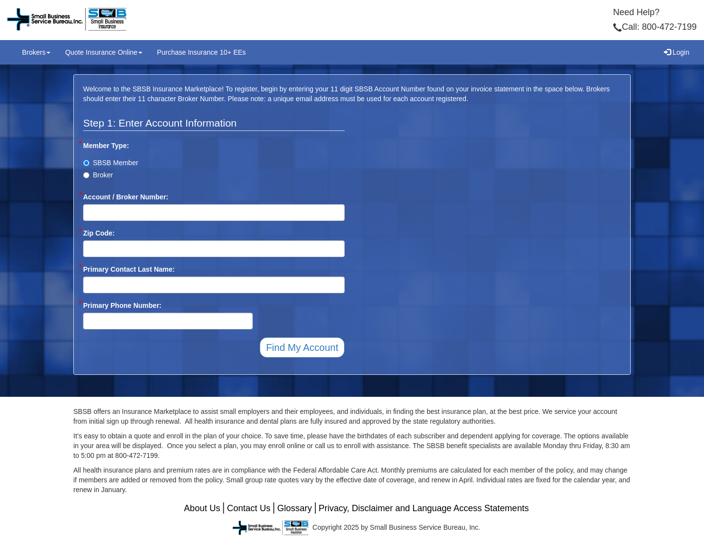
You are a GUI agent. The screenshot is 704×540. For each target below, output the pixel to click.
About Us (202, 508)
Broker (98, 175)
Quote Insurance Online (103, 52)
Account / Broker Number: (125, 196)
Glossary (294, 508)
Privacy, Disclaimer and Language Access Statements (424, 508)
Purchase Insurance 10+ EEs (201, 52)
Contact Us (248, 508)
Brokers (36, 52)
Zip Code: (99, 232)
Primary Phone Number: (122, 305)
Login (676, 52)
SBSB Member (110, 163)
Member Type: (106, 145)
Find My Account (302, 347)
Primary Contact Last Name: (129, 268)
